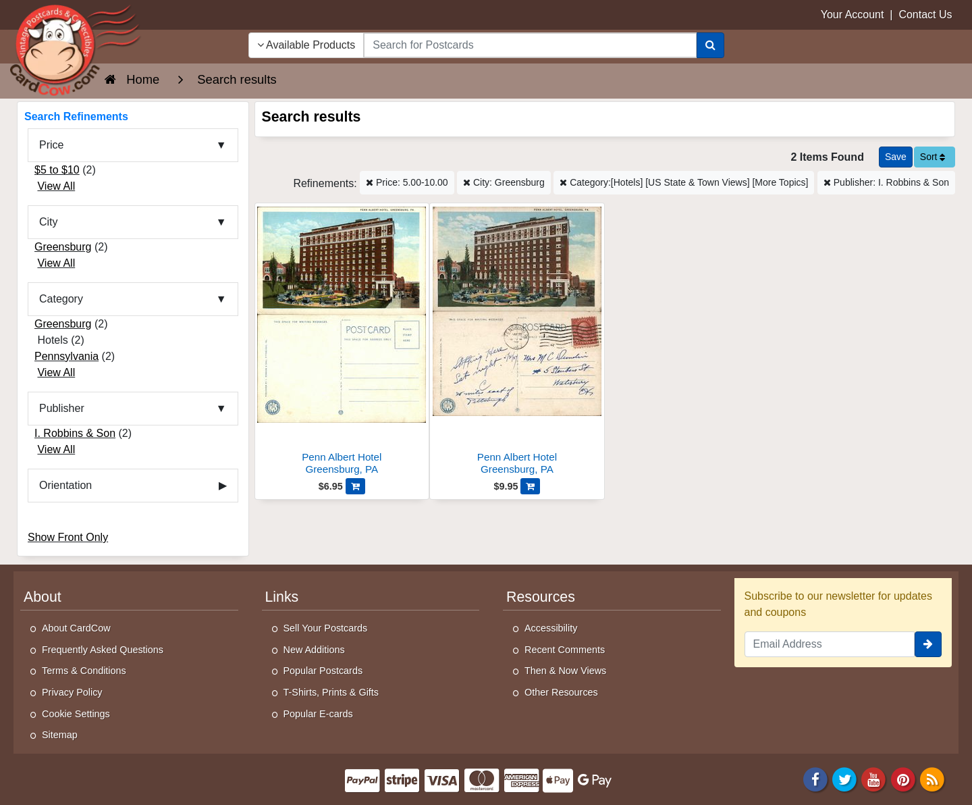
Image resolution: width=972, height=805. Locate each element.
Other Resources (561, 692)
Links (282, 597)
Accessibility (550, 628)
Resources (540, 597)
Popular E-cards (318, 713)
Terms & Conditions (84, 670)
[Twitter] (844, 778)
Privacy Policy (72, 692)
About (42, 597)
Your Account (852, 14)
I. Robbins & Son (74, 433)
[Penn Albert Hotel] (342, 343)
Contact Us (925, 14)
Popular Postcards (323, 670)
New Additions (314, 649)
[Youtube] (874, 778)
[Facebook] (815, 778)
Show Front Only (68, 537)
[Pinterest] (903, 778)
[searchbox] (530, 45)
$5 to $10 (57, 170)
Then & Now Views (565, 670)
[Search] (710, 45)
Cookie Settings (76, 713)
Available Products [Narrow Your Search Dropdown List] (306, 45)
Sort (933, 156)
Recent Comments (564, 649)
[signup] (928, 644)
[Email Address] (830, 644)
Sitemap (60, 734)
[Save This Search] (896, 157)
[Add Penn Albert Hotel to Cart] (355, 486)
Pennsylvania (66, 356)
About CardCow (76, 628)
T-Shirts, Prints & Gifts (331, 692)
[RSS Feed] (932, 778)
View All (56, 186)
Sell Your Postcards (326, 628)
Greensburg (63, 247)
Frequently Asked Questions (102, 649)
